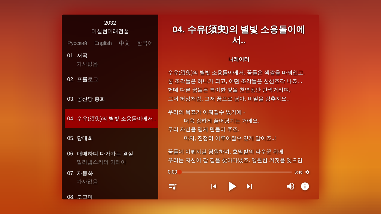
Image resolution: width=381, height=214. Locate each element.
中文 (126, 43)
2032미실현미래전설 (111, 27)
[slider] (235, 172)
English (104, 43)
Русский (79, 43)
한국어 (146, 43)
